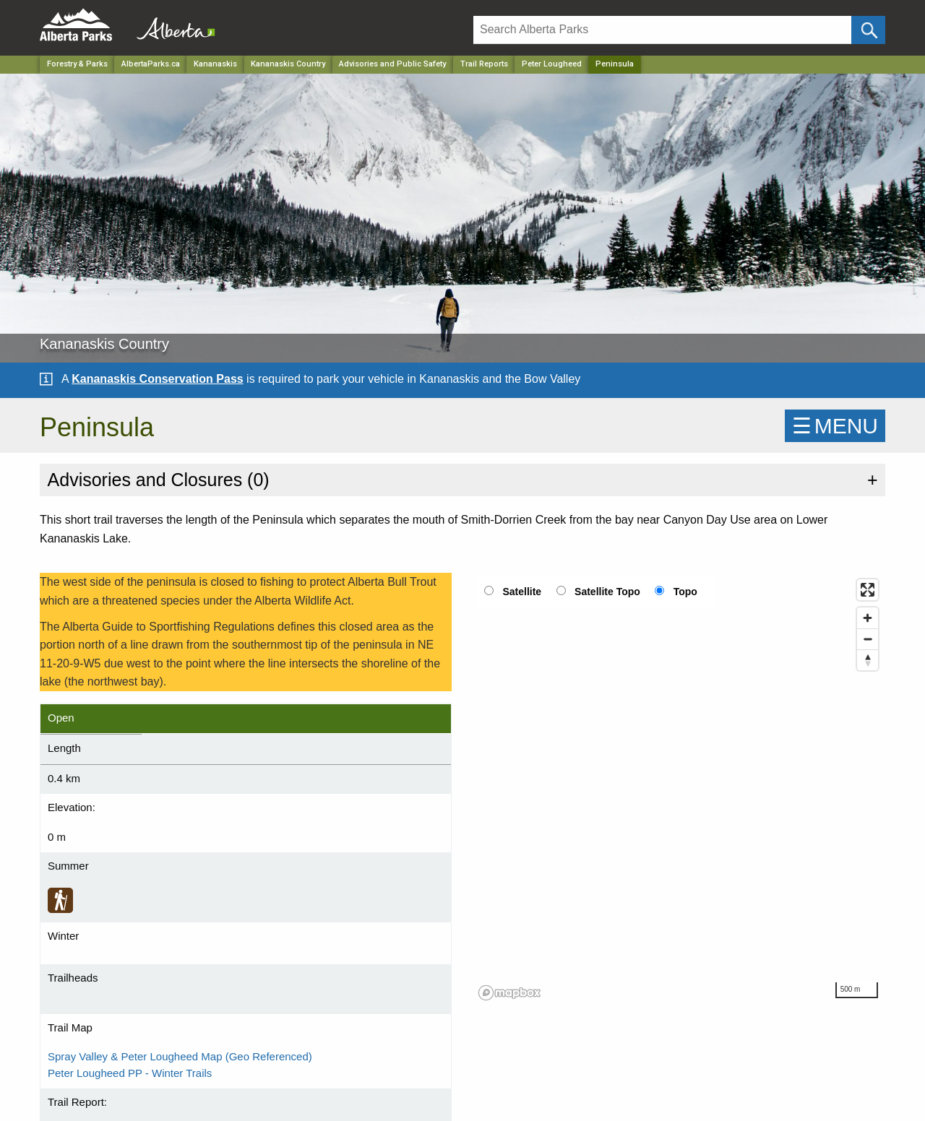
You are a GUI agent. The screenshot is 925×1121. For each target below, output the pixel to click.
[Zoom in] (867, 617)
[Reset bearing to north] (867, 659)
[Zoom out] (867, 638)
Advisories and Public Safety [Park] (392, 64)
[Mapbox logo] (509, 992)
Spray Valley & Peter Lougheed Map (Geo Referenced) (180, 1056)
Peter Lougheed (552, 64)
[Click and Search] (868, 30)
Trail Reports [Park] (484, 64)
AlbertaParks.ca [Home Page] (150, 64)
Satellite (521, 591)
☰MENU (835, 426)
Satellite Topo (607, 591)
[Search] (662, 30)
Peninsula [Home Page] (614, 64)
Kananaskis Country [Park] (288, 64)
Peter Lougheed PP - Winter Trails (130, 1073)
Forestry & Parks (77, 64)
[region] (679, 788)
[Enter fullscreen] (867, 589)
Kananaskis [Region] (215, 64)
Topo (685, 591)
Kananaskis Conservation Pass (157, 379)
